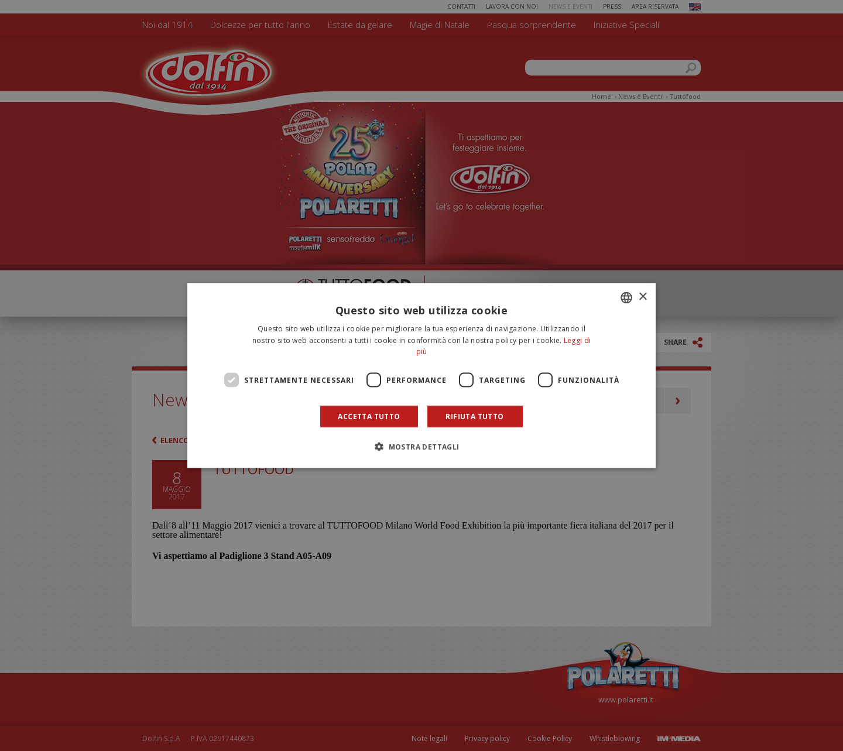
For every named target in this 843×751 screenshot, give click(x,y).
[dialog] (421, 375)
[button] (421, 447)
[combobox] (626, 297)
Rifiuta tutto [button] (474, 416)
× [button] (642, 297)
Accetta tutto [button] (369, 416)
